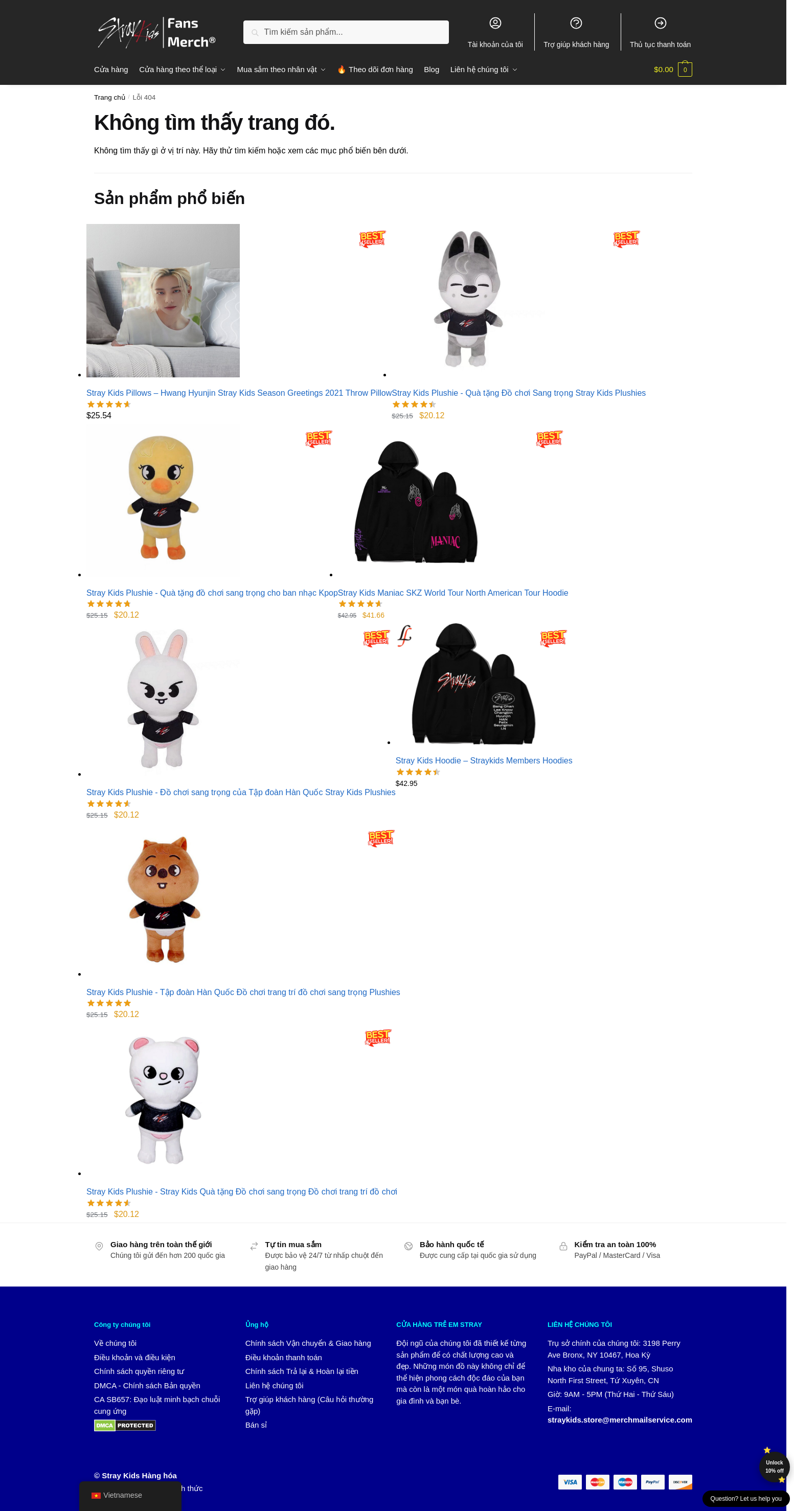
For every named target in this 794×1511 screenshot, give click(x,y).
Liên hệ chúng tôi (274, 1385)
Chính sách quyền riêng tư (139, 1371)
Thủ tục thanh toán (660, 32)
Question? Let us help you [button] (746, 1498)
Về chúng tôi (115, 1343)
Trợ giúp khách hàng (576, 32)
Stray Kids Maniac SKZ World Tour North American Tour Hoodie (453, 593)
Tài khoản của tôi (495, 32)
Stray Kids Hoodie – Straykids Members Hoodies (484, 760)
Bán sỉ (256, 1424)
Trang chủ (109, 97)
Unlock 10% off (774, 1467)
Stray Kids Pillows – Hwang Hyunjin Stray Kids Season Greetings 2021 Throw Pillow (239, 393)
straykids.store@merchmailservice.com (620, 1419)
